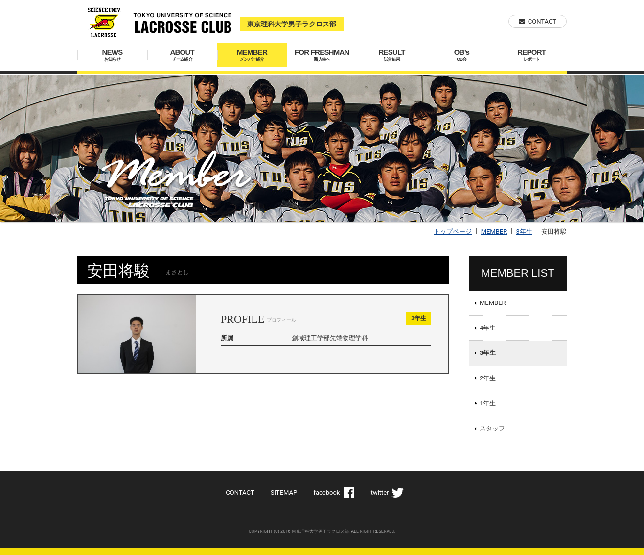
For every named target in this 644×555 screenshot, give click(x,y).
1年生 (488, 403)
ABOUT (182, 55)
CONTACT (542, 21)
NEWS (112, 55)
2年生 (488, 378)
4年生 (488, 327)
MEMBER (252, 55)
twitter (380, 492)
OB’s (462, 55)
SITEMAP (284, 492)
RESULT (392, 55)
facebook (326, 492)
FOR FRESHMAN (322, 55)
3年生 (524, 231)
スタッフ (492, 428)
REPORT (532, 55)
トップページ (453, 231)
